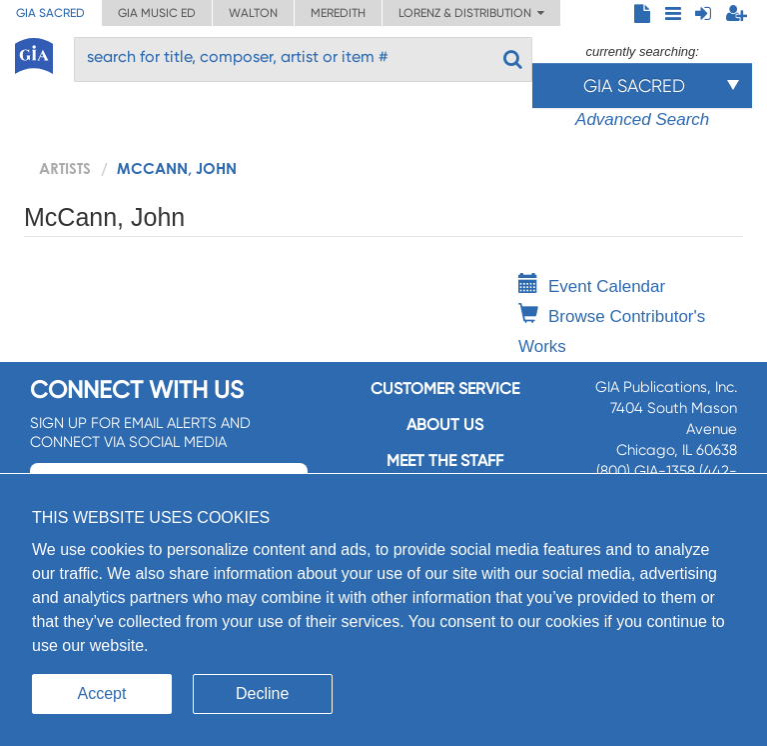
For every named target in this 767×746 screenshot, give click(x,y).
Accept (102, 693)
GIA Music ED (157, 13)
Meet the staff (444, 460)
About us (444, 424)
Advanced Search (642, 119)
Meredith (338, 13)
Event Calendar (591, 286)
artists (65, 168)
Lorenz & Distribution (471, 13)
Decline (262, 693)
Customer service (445, 388)
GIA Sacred (50, 13)
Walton (253, 13)
